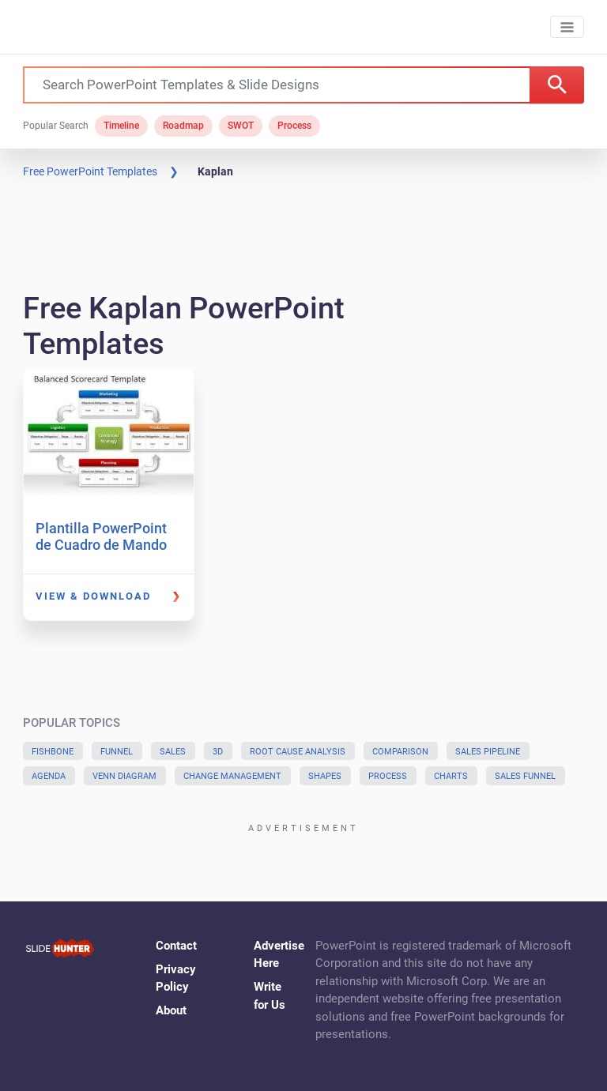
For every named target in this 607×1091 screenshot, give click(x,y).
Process (294, 125)
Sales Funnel (525, 776)
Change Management (232, 776)
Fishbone (53, 752)
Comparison (400, 752)
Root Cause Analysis (297, 752)
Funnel (116, 752)
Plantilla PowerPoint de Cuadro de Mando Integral (101, 545)
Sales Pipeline (487, 752)
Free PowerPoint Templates (90, 171)
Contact (176, 946)
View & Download (93, 596)
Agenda (49, 776)
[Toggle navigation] (567, 27)
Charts (451, 776)
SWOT (241, 125)
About (171, 1010)
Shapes (324, 776)
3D (218, 752)
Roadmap (183, 125)
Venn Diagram (124, 776)
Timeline (121, 125)
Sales (173, 752)
